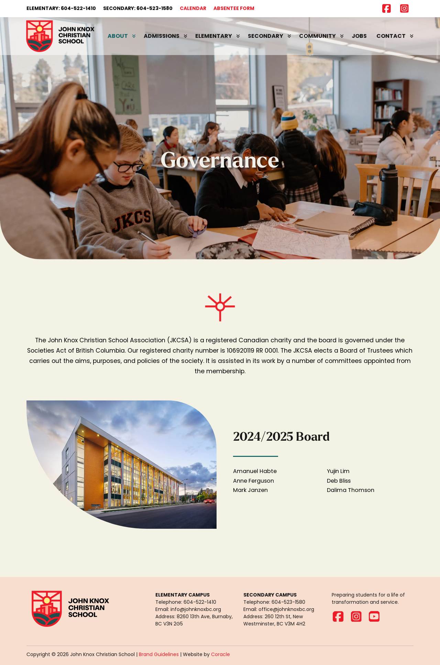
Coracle (220, 654)
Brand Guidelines (159, 654)
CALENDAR (193, 8)
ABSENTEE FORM (233, 8)
